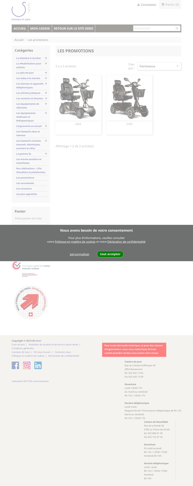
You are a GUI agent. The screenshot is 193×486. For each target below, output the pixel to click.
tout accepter (110, 254)
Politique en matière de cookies (75, 241)
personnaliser (80, 254)
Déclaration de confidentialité (126, 241)
